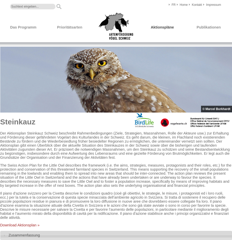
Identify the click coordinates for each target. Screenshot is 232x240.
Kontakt (197, 5)
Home (184, 5)
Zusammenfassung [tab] (21, 235)
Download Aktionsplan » (20, 225)
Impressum (213, 5)
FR (174, 5)
